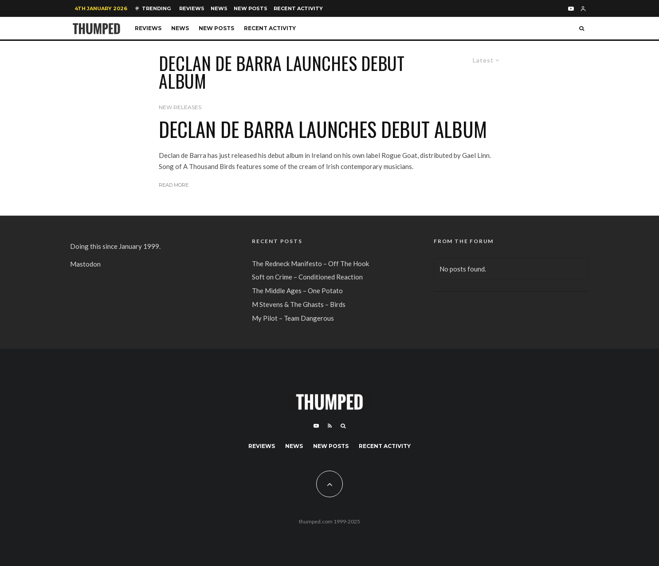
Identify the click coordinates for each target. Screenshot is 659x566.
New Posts (250, 8)
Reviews (191, 8)
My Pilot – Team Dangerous (293, 318)
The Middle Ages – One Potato (297, 291)
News (219, 8)
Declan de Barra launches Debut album (323, 129)
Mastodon (85, 264)
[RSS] (329, 425)
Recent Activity (298, 8)
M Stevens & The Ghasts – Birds (298, 304)
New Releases (180, 107)
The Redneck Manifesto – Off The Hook (310, 263)
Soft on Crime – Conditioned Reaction (307, 277)
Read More (173, 185)
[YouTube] (571, 8)
